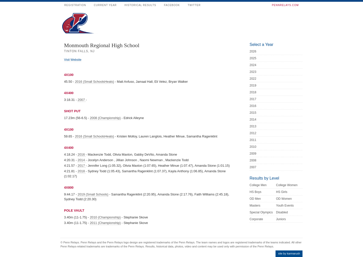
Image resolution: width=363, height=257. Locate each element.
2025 (253, 58)
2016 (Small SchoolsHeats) (94, 81)
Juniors (281, 219)
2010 (253, 147)
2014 (82, 160)
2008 (253, 160)
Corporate (256, 219)
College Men (258, 185)
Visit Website (72, 60)
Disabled (282, 212)
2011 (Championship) (105, 223)
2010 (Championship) (105, 217)
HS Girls (281, 192)
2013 (253, 126)
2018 (82, 171)
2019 (253, 85)
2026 (253, 51)
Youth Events (285, 205)
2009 (253, 153)
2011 (253, 140)
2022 (253, 78)
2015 (253, 113)
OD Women (284, 199)
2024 (253, 65)
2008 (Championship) (105, 118)
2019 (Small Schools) (93, 194)
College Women (286, 185)
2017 (82, 165)
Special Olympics (261, 212)
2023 (253, 72)
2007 (82, 100)
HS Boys (255, 192)
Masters (255, 205)
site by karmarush (289, 253)
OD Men (255, 199)
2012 (253, 133)
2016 (82, 154)
